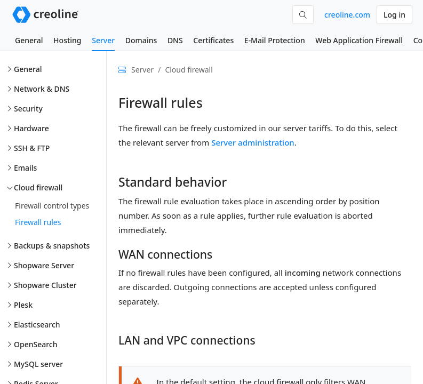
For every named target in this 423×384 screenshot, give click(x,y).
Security (28, 108)
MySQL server (38, 364)
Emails (25, 168)
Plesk (23, 305)
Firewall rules (38, 222)
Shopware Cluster (45, 285)
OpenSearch (36, 344)
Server (103, 40)
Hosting (67, 40)
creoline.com (347, 15)
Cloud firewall (38, 187)
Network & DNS (41, 89)
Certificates (213, 40)
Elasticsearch (37, 324)
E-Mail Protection (274, 40)
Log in (394, 15)
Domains (141, 40)
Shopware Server (44, 265)
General (29, 40)
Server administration (252, 142)
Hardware (31, 128)
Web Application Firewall (359, 40)
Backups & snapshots (52, 246)
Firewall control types (52, 206)
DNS (175, 40)
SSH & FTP (32, 148)
